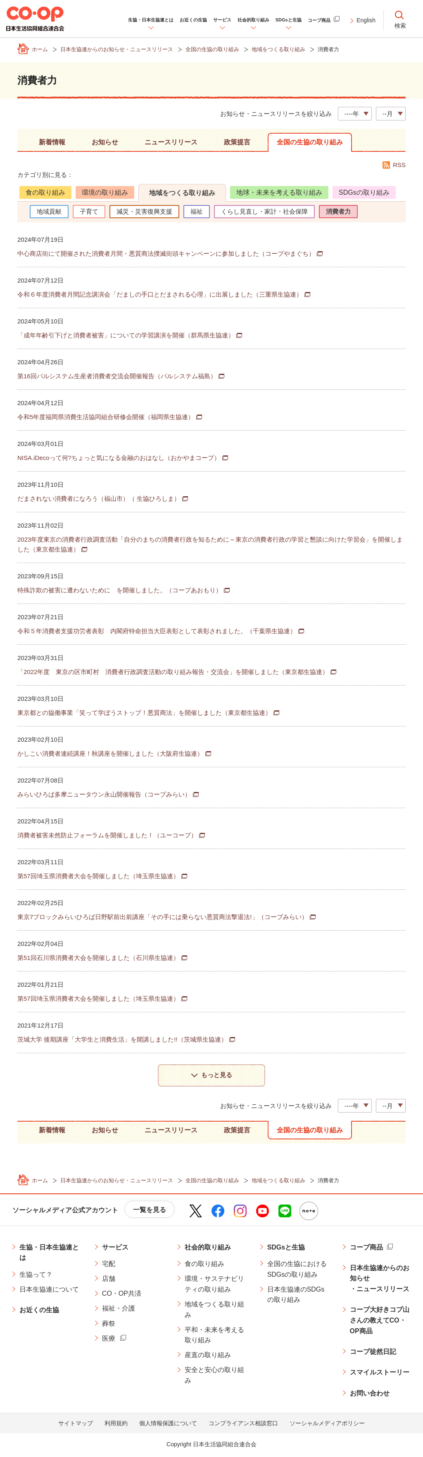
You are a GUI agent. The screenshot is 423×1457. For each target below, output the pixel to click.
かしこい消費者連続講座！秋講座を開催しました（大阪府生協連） (110, 753)
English (365, 20)
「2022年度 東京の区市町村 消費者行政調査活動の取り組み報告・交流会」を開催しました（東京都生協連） (172, 671)
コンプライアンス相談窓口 (243, 1425)
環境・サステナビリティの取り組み (214, 1285)
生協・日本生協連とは (49, 1254)
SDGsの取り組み (364, 192)
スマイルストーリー (379, 1373)
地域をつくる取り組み (182, 192)
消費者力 (338, 211)
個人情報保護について (168, 1425)
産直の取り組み (208, 1356)
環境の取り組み (105, 192)
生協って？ (35, 1276)
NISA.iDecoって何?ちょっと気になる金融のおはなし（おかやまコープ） (118, 457)
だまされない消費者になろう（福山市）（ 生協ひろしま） (98, 498)
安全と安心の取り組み (214, 1377)
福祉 (196, 211)
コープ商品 (366, 1248)
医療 (108, 1339)
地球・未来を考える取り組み (279, 192)
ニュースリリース (171, 142)
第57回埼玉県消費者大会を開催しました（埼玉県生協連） (98, 875)
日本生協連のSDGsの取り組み (296, 1296)
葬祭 (108, 1324)
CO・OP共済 (121, 1295)
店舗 (108, 1280)
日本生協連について (49, 1290)
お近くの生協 (39, 1311)
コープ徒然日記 (373, 1353)
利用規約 (116, 1425)
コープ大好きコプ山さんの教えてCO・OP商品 (379, 1322)
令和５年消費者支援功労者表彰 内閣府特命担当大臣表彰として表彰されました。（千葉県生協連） (156, 630)
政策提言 (237, 142)
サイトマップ (75, 1425)
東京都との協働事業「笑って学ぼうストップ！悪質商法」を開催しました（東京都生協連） (144, 712)
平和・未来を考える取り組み (214, 1336)
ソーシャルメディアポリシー (327, 1425)
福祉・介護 (118, 1309)
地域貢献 (49, 211)
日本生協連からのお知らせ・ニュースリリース (379, 1280)
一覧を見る (149, 1211)
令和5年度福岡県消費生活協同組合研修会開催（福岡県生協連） (105, 416)
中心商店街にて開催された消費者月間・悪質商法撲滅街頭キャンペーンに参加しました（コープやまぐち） (166, 253)
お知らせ (105, 142)
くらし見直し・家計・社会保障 (264, 211)
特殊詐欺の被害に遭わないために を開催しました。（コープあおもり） (119, 590)
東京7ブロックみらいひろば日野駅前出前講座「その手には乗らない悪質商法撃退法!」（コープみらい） (162, 916)
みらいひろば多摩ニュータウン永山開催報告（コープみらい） (104, 794)
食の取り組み (45, 192)
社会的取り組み (208, 1248)
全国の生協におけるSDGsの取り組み (297, 1271)
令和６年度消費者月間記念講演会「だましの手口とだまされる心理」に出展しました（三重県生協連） (159, 294)
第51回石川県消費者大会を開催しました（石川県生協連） (98, 957)
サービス (115, 1248)
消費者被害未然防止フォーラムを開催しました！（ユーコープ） (107, 835)
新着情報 (52, 142)
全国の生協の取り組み (310, 142)
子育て (89, 211)
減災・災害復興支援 (144, 211)
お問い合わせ (370, 1394)
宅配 (108, 1265)
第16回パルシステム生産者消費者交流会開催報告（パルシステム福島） (116, 376)
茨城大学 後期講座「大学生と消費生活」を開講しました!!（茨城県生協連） (122, 1039)
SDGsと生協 (286, 1248)
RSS (399, 164)
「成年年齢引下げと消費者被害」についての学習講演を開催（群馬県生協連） (125, 335)
